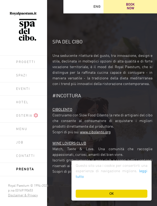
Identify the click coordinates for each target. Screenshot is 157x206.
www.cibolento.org (95, 132)
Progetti (25, 62)
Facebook (83, 6)
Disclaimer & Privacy (23, 195)
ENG (96, 7)
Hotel (22, 102)
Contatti (25, 156)
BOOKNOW (130, 6)
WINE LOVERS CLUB (69, 143)
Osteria (27, 115)
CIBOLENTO (62, 110)
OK (111, 193)
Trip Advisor (70, 6)
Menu (21, 129)
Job (20, 142)
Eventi (23, 89)
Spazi (21, 75)
